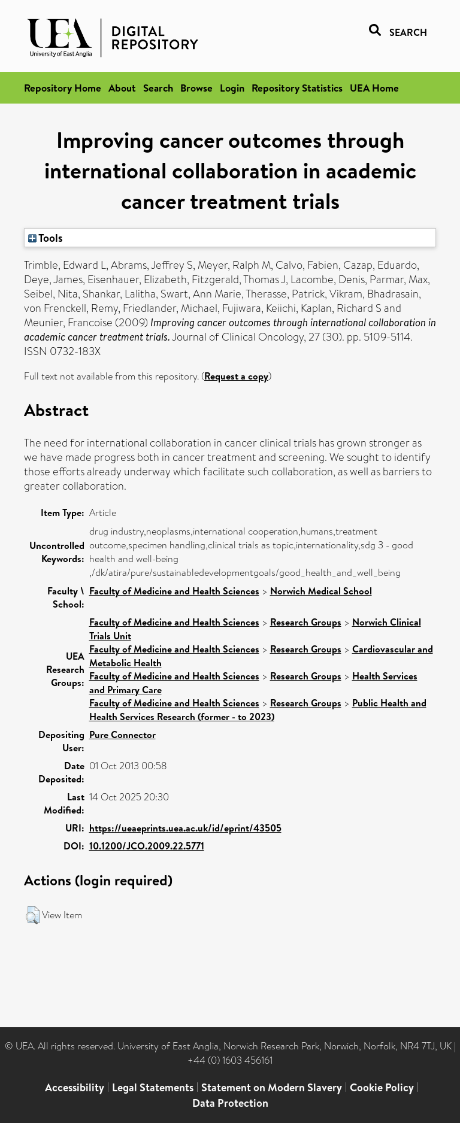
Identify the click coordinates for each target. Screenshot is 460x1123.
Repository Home (62, 88)
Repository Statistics (297, 88)
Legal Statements (152, 1087)
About (122, 88)
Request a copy (236, 376)
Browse (196, 88)
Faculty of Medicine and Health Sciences (174, 590)
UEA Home (374, 88)
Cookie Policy (382, 1087)
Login (232, 88)
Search (158, 88)
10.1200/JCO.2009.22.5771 (146, 845)
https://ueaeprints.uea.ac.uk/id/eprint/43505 (185, 827)
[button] (33, 915)
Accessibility (74, 1087)
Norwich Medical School (321, 590)
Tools (45, 237)
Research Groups (305, 622)
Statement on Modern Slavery (271, 1087)
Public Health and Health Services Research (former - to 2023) (257, 709)
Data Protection (230, 1102)
